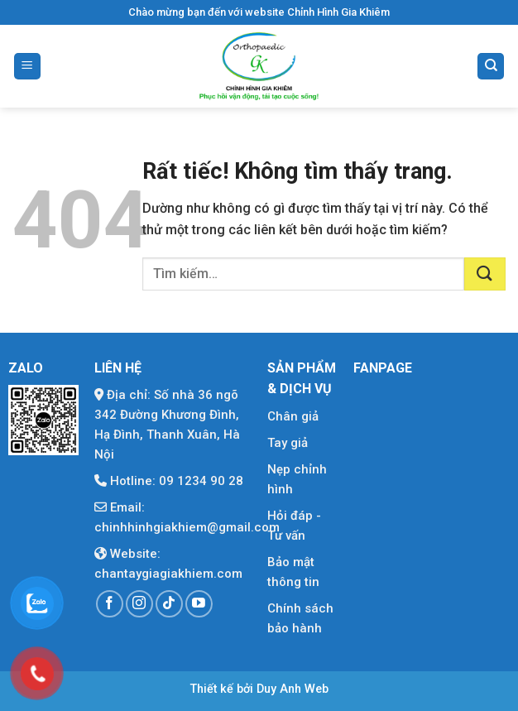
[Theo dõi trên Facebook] (109, 603)
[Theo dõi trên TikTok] (169, 603)
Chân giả (293, 416)
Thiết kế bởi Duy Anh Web (259, 689)
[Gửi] (485, 274)
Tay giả (287, 442)
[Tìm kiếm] (490, 66)
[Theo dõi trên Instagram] (139, 603)
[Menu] (27, 66)
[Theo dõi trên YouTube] (199, 603)
